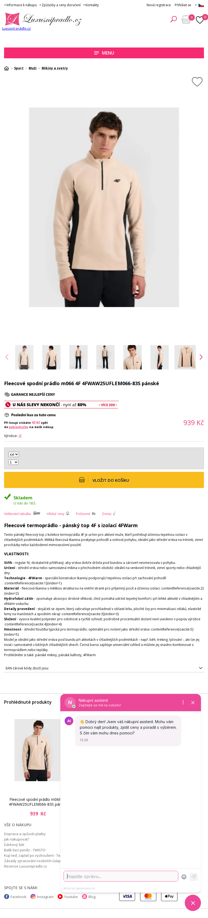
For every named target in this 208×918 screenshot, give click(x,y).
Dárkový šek (14, 844)
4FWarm (89, 655)
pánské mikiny (46, 655)
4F (20, 435)
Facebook (19, 896)
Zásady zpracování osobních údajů (33, 860)
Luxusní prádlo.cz (16, 28)
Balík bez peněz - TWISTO (24, 850)
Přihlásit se (183, 5)
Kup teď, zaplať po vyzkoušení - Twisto (35, 855)
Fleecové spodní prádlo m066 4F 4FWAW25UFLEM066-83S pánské (38, 802)
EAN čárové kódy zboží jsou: (27, 668)
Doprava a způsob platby (25, 833)
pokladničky (18, 427)
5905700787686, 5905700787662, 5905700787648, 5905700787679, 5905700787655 (104, 668)
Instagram (45, 896)
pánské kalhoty (69, 655)
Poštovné (83, 513)
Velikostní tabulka (17, 513)
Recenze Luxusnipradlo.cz (25, 866)
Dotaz (106, 513)
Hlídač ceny (55, 513)
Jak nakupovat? (16, 839)
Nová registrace (159, 5)
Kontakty (92, 5)
